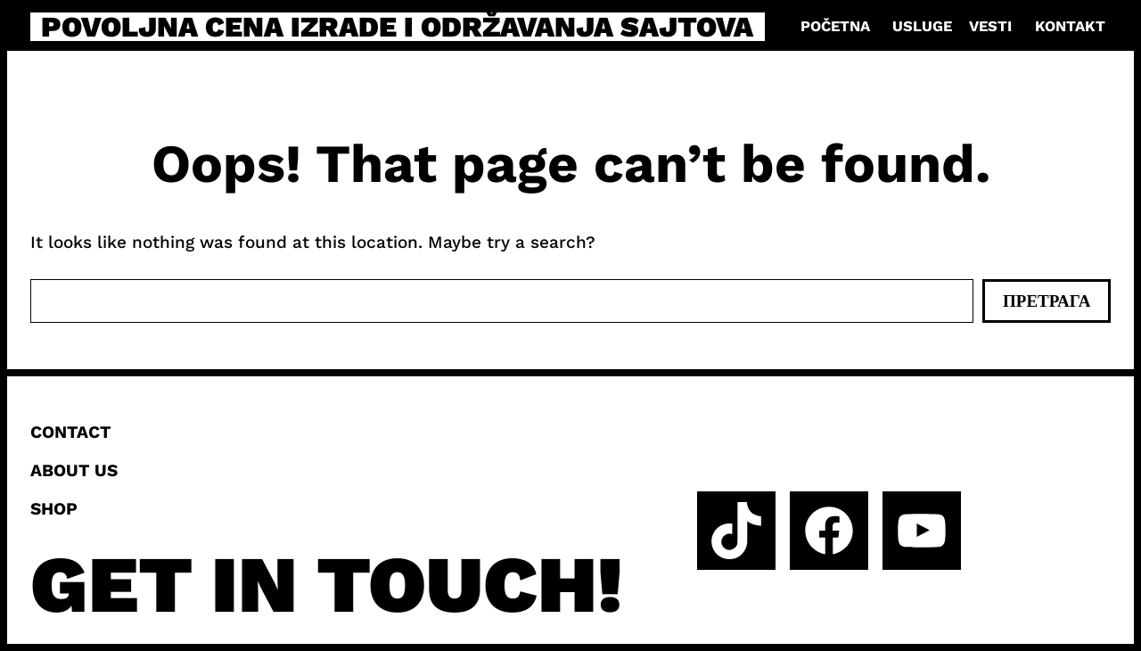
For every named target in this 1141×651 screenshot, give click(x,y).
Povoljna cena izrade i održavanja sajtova (397, 26)
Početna (835, 26)
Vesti (990, 26)
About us (74, 470)
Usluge (922, 26)
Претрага (1046, 301)
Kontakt (1070, 26)
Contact (70, 432)
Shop (54, 509)
